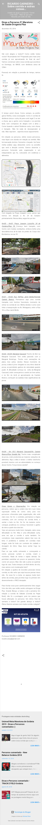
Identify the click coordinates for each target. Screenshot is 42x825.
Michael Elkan (27, 816)
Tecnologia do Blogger (21, 812)
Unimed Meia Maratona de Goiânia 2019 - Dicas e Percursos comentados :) (18, 724)
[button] (39, 23)
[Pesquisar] (39, 4)
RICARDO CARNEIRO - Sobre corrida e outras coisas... (21, 6)
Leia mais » (35, 746)
